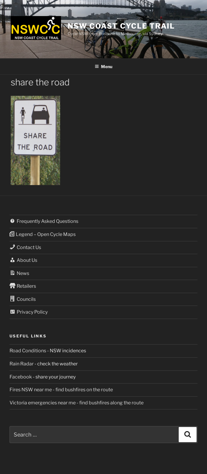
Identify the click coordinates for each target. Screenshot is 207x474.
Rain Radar (22, 364)
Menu (103, 66)
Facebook (21, 377)
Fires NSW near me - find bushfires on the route (61, 389)
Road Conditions (28, 350)
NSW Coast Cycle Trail (121, 26)
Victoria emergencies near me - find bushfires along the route (77, 403)
